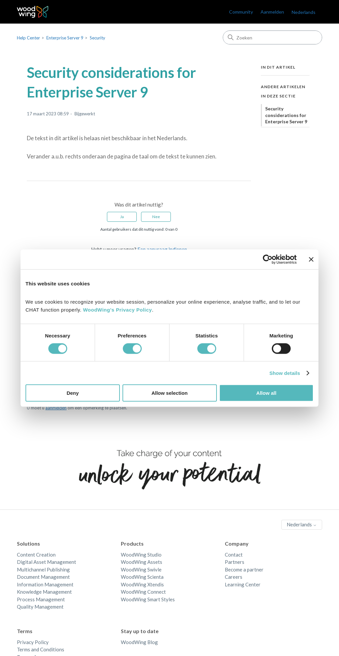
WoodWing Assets (141, 562)
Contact (234, 555)
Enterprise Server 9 (64, 37)
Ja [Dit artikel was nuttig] (122, 216)
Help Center (28, 37)
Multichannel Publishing (43, 569)
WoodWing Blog (139, 642)
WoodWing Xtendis (142, 584)
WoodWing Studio (141, 555)
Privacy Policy (33, 642)
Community (241, 12)
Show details (284, 373)
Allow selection (169, 393)
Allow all (266, 393)
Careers (233, 577)
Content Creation (36, 555)
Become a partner (244, 569)
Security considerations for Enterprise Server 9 (286, 115)
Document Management (43, 577)
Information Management (45, 584)
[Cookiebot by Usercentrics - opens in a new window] (268, 259)
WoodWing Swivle (141, 569)
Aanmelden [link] (272, 12)
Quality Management (40, 607)
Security (97, 37)
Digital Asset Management (46, 562)
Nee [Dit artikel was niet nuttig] (156, 216)
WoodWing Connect (143, 592)
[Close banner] (311, 259)
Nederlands (303, 12)
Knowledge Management (44, 592)
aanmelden (56, 407)
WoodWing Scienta (142, 577)
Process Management (41, 599)
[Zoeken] (272, 37)
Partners (234, 562)
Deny (73, 393)
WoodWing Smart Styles (148, 599)
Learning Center (243, 584)
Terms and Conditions (40, 649)
